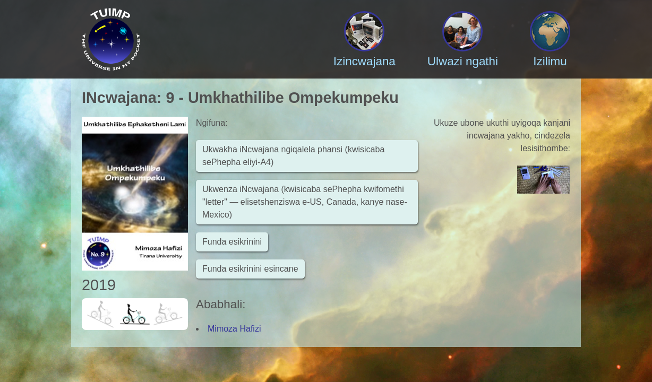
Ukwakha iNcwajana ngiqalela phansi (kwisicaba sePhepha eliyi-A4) (293, 156)
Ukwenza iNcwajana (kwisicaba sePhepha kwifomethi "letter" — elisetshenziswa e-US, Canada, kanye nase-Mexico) (304, 202)
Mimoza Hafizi (234, 328)
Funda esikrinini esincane (250, 268)
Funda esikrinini (232, 241)
